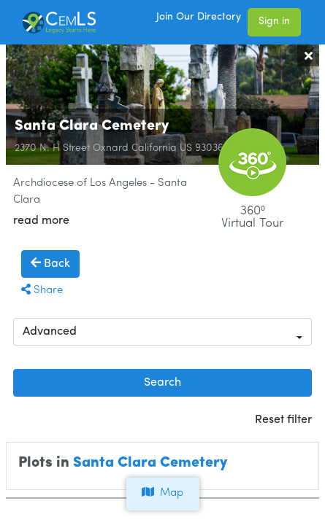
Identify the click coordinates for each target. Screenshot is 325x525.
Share (42, 290)
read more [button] (41, 221)
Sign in (274, 21)
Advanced (50, 332)
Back (50, 263)
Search (162, 383)
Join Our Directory (198, 17)
